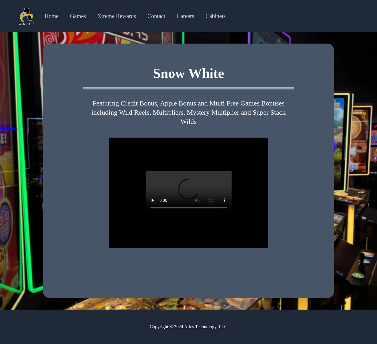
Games (78, 16)
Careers (185, 16)
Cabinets (216, 16)
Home (52, 16)
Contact (156, 16)
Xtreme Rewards (116, 16)
